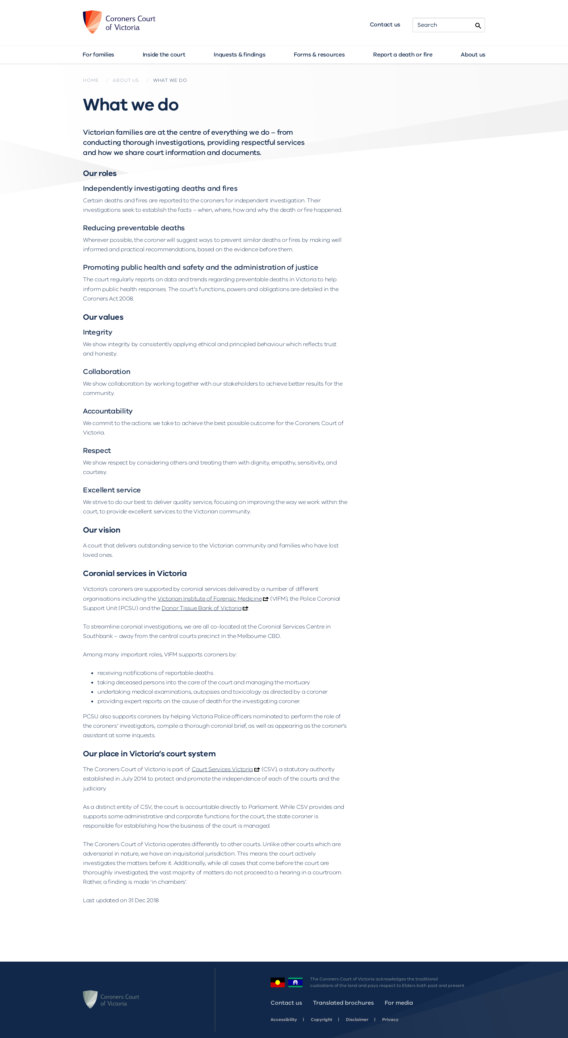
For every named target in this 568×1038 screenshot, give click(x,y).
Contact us (385, 25)
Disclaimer (357, 1019)
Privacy (390, 1019)
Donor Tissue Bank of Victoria (202, 608)
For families (98, 55)
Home (91, 80)
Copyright (321, 1019)
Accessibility (284, 1019)
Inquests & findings (239, 55)
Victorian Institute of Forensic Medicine (210, 599)
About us (473, 55)
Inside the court (164, 55)
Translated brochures (343, 1003)
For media (399, 1003)
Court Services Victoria (222, 769)
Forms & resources (319, 55)
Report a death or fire (403, 55)
